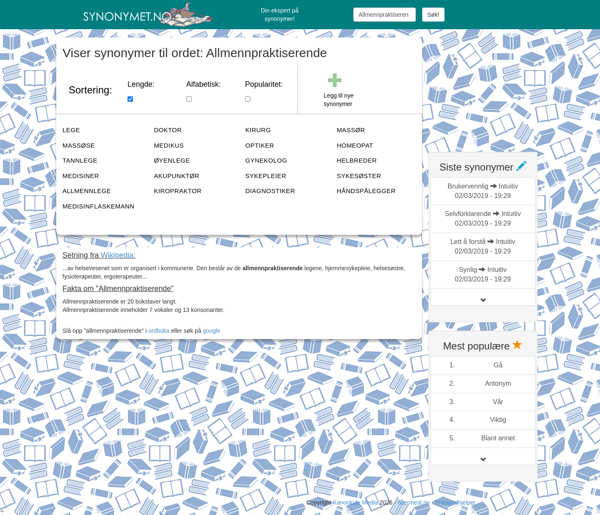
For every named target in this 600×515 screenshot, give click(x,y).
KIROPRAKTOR (177, 190)
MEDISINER (80, 175)
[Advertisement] (490, 90)
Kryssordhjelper (455, 502)
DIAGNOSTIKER (270, 190)
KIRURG (258, 129)
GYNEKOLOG (266, 160)
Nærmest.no (414, 502)
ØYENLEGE (172, 160)
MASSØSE (78, 145)
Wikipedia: (118, 255)
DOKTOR (168, 129)
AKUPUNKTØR (176, 175)
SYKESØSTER (359, 175)
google (211, 330)
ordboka (158, 330)
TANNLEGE (80, 160)
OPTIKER (259, 145)
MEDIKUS (169, 145)
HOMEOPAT (355, 145)
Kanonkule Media (356, 502)
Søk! (434, 14)
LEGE (71, 129)
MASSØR (351, 129)
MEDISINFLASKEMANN (98, 206)
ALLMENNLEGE (86, 190)
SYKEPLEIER (265, 175)
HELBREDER (357, 160)
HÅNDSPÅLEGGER (366, 190)
